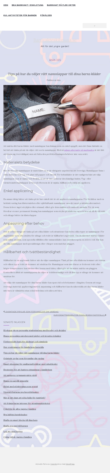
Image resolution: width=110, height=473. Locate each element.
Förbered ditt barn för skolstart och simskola (25, 341)
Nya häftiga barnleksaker (15, 414)
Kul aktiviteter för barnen (20, 15)
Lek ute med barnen (12, 431)
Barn (52, 60)
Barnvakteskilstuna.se (55, 40)
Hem (5, 5)
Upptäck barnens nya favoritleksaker (21, 392)
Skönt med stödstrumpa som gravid (20, 386)
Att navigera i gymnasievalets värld (20, 375)
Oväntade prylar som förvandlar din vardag (31, 312)
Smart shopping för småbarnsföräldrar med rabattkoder (30, 364)
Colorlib (53, 464)
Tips (58, 60)
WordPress (70, 464)
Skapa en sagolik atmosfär (16, 381)
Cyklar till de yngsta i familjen (17, 437)
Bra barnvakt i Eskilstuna (27, 5)
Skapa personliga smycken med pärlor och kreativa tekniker (32, 336)
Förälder (46, 15)
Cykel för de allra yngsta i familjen (19, 409)
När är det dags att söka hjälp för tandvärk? (24, 397)
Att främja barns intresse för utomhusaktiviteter (26, 403)
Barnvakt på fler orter (61, 5)
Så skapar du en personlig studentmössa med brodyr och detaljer (34, 330)
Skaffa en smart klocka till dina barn (20, 420)
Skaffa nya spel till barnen (15, 426)
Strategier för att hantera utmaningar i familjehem (27, 369)
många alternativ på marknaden (79, 150)
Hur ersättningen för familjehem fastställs (80, 315)
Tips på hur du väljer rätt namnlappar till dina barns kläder (31, 353)
